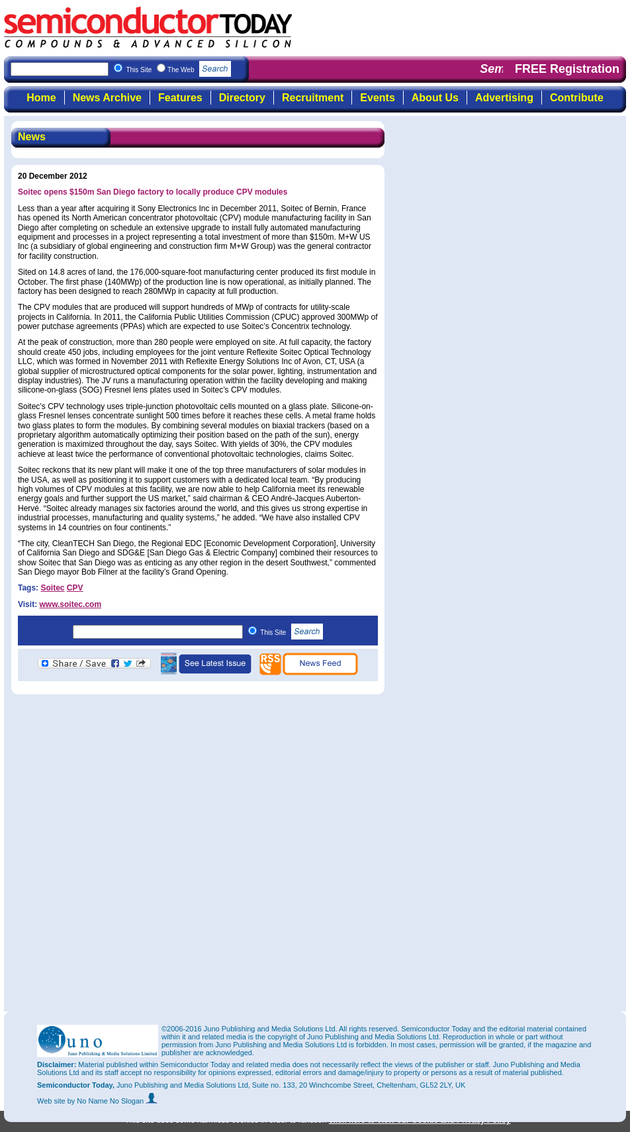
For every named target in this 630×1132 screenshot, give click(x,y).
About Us (435, 97)
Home (41, 97)
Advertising (504, 97)
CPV (75, 587)
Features (180, 97)
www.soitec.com (70, 604)
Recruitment (312, 97)
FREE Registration (567, 68)
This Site (291, 632)
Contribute (577, 97)
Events (377, 97)
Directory (242, 97)
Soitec (52, 587)
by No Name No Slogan (113, 1101)
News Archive (107, 97)
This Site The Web (178, 69)
